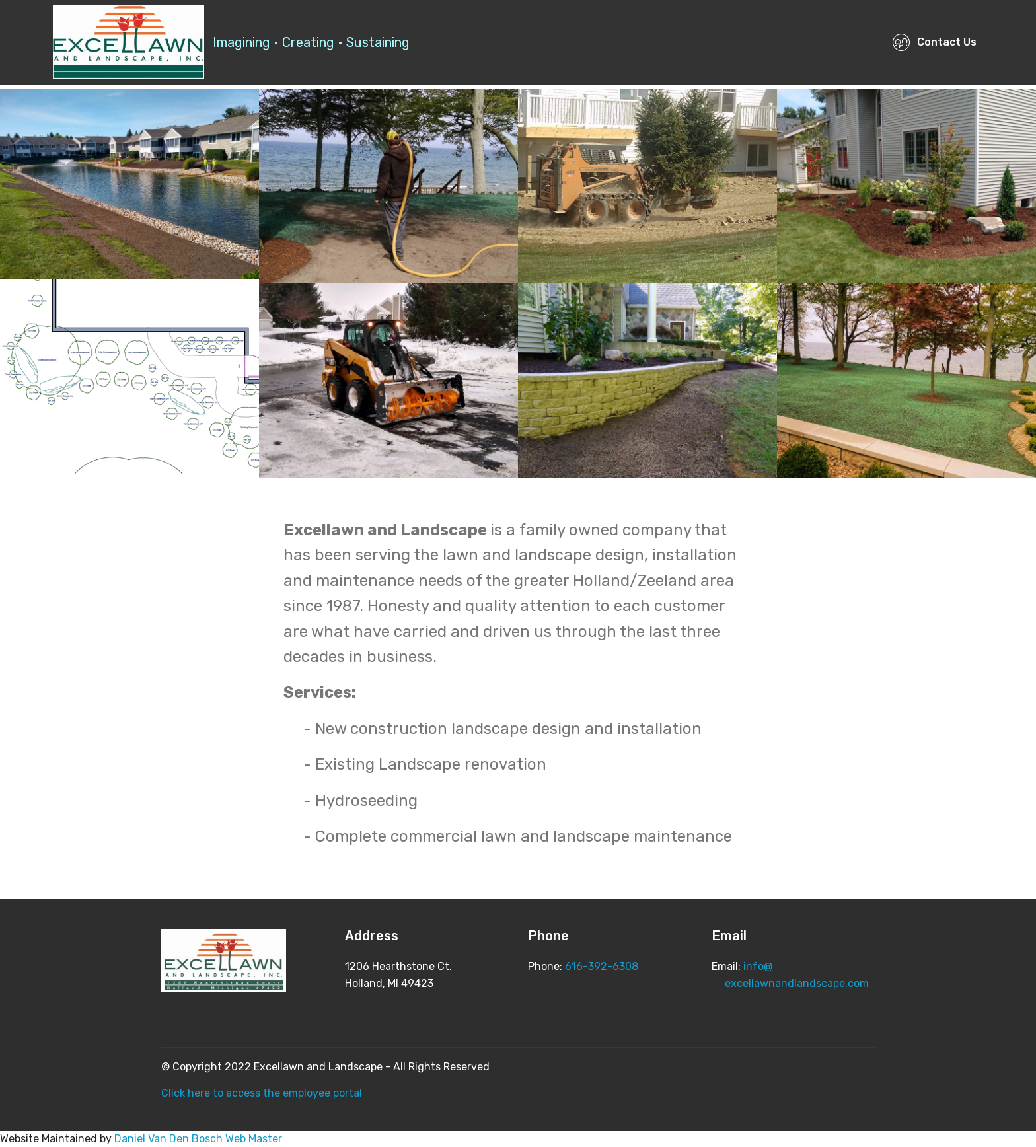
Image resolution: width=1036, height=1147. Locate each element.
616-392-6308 (601, 966)
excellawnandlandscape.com (790, 983)
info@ (758, 966)
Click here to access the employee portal (261, 1093)
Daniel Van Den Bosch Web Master (198, 1138)
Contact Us (934, 42)
